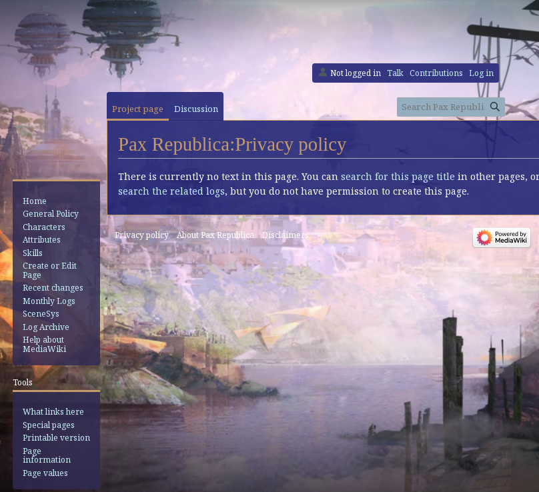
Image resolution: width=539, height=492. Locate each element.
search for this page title (398, 176)
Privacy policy (142, 235)
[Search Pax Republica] (451, 107)
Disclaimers (285, 235)
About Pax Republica (215, 235)
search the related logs (171, 191)
